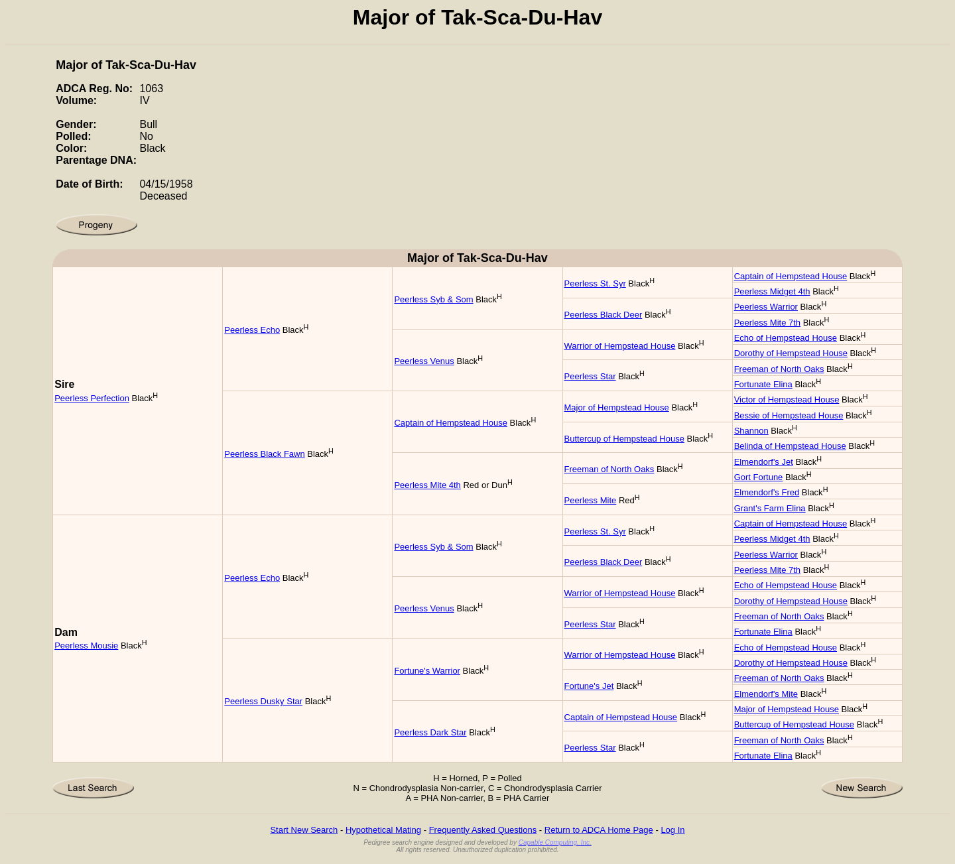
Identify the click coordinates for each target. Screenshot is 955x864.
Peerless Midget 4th (772, 291)
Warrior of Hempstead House (620, 346)
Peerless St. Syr (595, 283)
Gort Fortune (758, 477)
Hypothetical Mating (383, 830)
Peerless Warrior (766, 307)
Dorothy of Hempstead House (791, 353)
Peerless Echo (252, 330)
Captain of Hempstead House (791, 276)
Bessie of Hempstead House (789, 415)
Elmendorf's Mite (766, 694)
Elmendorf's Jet (763, 462)
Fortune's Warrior (427, 671)
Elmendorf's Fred (767, 492)
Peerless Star (590, 376)
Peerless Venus (424, 361)
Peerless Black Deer (603, 315)
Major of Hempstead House (616, 407)
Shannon (751, 431)
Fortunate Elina (763, 384)
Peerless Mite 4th (427, 485)
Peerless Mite (590, 500)
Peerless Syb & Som (433, 299)
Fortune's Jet (589, 686)
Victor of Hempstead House (787, 399)
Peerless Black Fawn (264, 454)
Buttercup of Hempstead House (624, 439)
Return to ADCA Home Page (598, 830)
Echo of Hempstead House (785, 338)
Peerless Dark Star (430, 732)
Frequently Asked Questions (483, 830)
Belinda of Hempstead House (790, 446)
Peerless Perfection (91, 398)
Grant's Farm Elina (770, 508)
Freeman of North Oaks (779, 369)
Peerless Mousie (86, 645)
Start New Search (304, 830)
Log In (672, 830)
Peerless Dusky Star (263, 701)
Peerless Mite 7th (767, 323)
